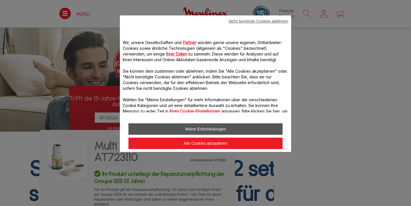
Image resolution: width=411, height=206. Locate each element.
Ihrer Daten (176, 54)
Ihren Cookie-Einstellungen (195, 111)
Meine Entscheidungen (205, 129)
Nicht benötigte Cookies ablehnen (258, 21)
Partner (189, 42)
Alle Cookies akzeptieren (205, 143)
